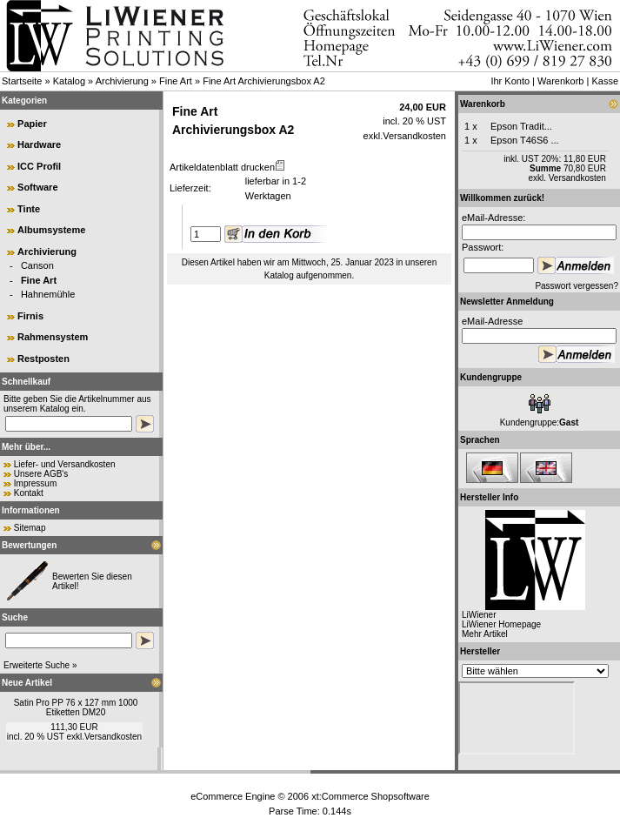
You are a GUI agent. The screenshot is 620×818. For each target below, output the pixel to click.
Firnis (30, 316)
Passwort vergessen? (576, 286)
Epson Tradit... (521, 126)
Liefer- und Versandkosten (65, 464)
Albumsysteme (51, 230)
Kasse (604, 81)
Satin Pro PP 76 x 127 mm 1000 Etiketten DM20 (76, 707)
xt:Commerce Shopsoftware (370, 796)
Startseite (22, 81)
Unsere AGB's (41, 474)
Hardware (39, 144)
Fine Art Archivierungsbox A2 (264, 81)
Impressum (35, 483)
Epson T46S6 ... (524, 140)
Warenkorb (560, 81)
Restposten (43, 358)
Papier (32, 123)
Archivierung (122, 81)
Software (37, 187)
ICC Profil (39, 166)
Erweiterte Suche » (40, 665)
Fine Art (175, 81)
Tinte (28, 209)
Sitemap (30, 528)
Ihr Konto (510, 81)
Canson (37, 265)
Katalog (69, 81)
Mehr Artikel (485, 634)
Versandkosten (113, 736)
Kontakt (28, 493)
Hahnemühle (48, 294)
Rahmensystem (52, 337)
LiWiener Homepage (501, 624)
